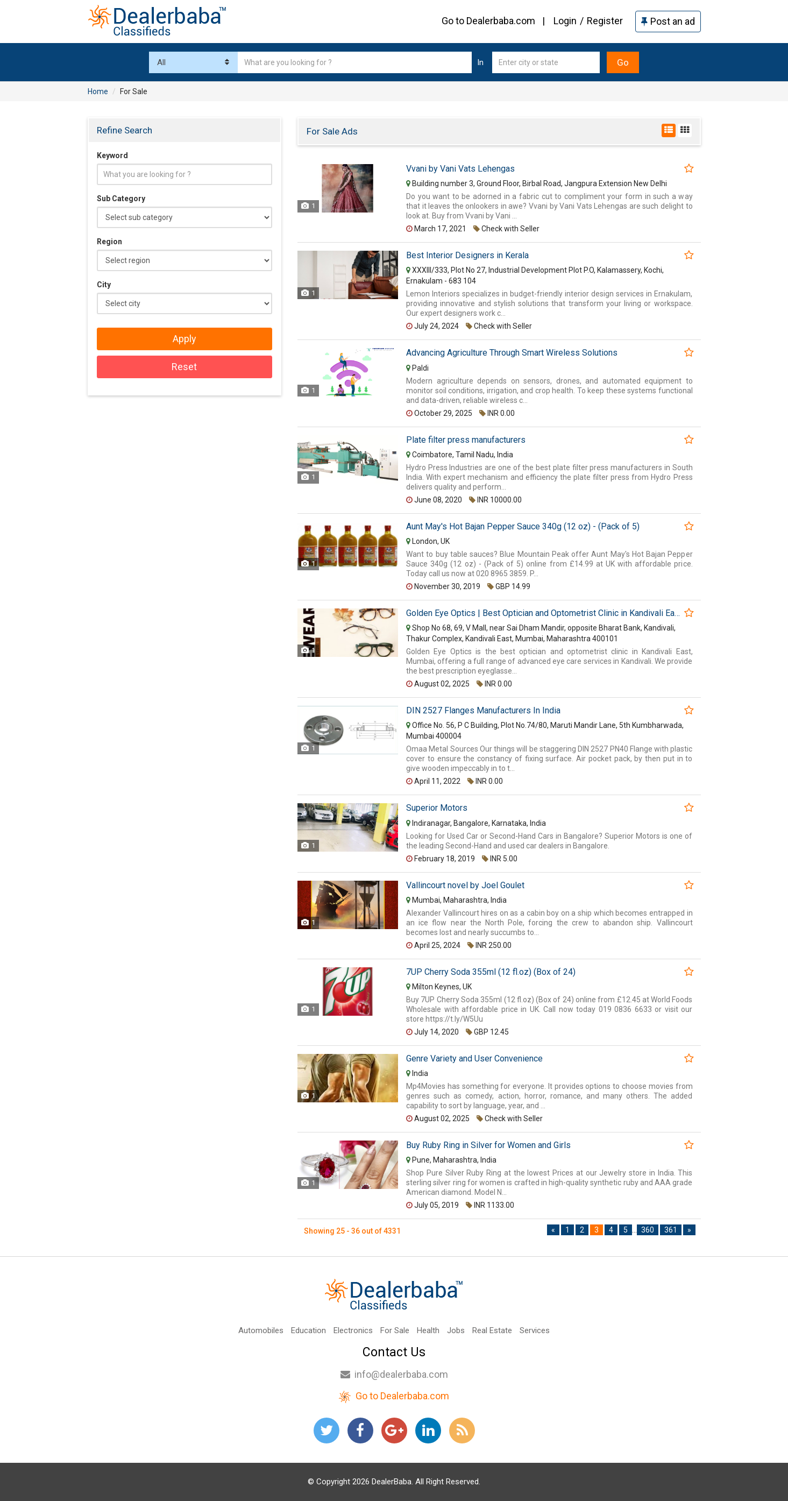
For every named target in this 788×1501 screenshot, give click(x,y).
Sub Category (121, 198)
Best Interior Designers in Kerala (467, 255)
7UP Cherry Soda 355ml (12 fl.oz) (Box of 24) (491, 972)
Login (565, 20)
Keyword (112, 155)
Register (605, 20)
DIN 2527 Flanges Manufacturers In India (483, 711)
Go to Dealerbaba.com (488, 20)
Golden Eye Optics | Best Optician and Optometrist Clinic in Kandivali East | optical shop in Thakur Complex (543, 613)
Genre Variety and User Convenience (474, 1059)
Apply (184, 338)
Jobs (456, 1330)
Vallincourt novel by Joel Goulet (465, 885)
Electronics (353, 1330)
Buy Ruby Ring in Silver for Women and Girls (488, 1145)
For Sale (394, 1330)
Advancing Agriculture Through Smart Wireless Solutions (511, 353)
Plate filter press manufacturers (466, 440)
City (104, 284)
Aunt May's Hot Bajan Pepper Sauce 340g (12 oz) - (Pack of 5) (523, 527)
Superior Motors (436, 808)
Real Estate (492, 1330)
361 (670, 1230)
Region (109, 241)
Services (535, 1330)
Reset (184, 366)
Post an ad (668, 21)
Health (428, 1330)
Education (308, 1330)
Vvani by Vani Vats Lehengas (460, 169)
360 (647, 1230)
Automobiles (260, 1330)
